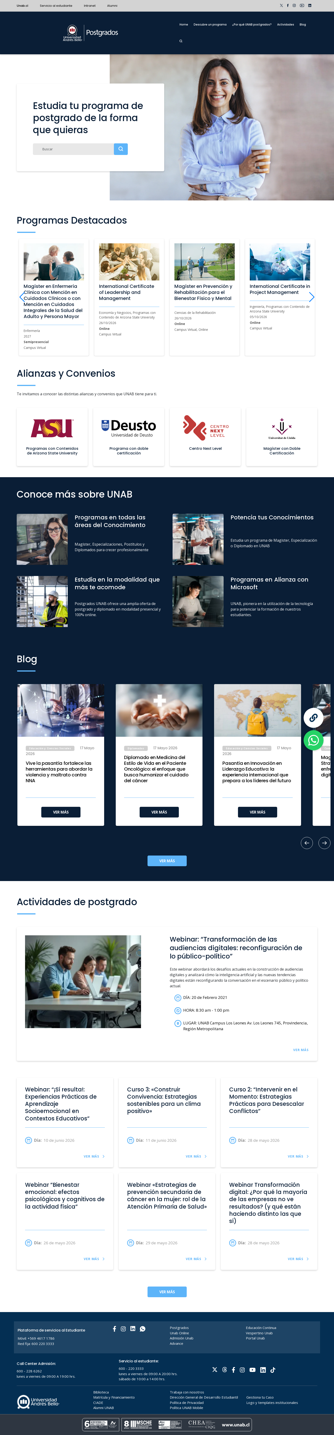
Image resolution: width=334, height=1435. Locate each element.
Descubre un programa (210, 24)
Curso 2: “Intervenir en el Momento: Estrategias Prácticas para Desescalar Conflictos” (266, 1100)
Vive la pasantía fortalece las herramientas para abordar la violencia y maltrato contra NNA (59, 772)
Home (184, 24)
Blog (303, 24)
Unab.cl (22, 5)
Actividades (285, 24)
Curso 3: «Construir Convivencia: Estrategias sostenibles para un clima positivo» (164, 1100)
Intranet (90, 5)
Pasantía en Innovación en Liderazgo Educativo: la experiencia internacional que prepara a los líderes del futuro (256, 772)
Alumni (112, 5)
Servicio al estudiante (56, 5)
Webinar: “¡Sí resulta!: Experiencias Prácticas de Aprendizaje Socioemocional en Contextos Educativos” (61, 1104)
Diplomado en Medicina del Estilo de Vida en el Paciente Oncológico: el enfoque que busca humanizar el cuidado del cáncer (156, 769)
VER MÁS (61, 812)
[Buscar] (80, 149)
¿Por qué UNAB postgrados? (252, 24)
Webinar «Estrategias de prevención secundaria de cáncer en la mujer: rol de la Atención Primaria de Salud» (167, 1195)
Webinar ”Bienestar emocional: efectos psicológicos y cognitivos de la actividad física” (65, 1195)
